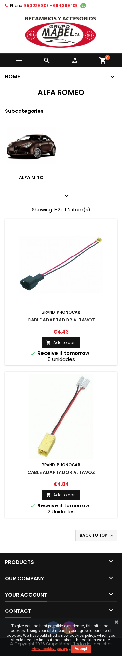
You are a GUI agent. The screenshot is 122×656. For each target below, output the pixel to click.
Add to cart (61, 342)
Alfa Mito (31, 177)
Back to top (97, 535)
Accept (81, 649)
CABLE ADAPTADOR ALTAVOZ (61, 320)
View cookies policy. (50, 649)
